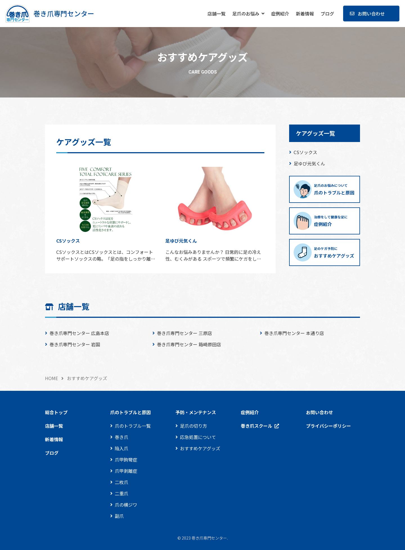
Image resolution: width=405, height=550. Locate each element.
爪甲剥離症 (126, 470)
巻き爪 (121, 437)
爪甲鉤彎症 (126, 459)
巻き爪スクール (256, 425)
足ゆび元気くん (309, 163)
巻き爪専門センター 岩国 (75, 344)
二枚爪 (121, 482)
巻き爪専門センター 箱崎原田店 (189, 344)
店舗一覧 (217, 13)
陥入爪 (121, 448)
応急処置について (198, 437)
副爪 (119, 516)
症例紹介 (280, 13)
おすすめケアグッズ (200, 448)
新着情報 (305, 13)
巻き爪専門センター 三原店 (184, 333)
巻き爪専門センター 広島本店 (79, 333)
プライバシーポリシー (328, 425)
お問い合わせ (371, 13)
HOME (51, 378)
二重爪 (121, 493)
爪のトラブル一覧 (133, 425)
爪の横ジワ (126, 504)
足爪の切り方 (193, 425)
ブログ (327, 13)
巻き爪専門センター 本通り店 (294, 333)
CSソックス (305, 152)
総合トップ (56, 412)
